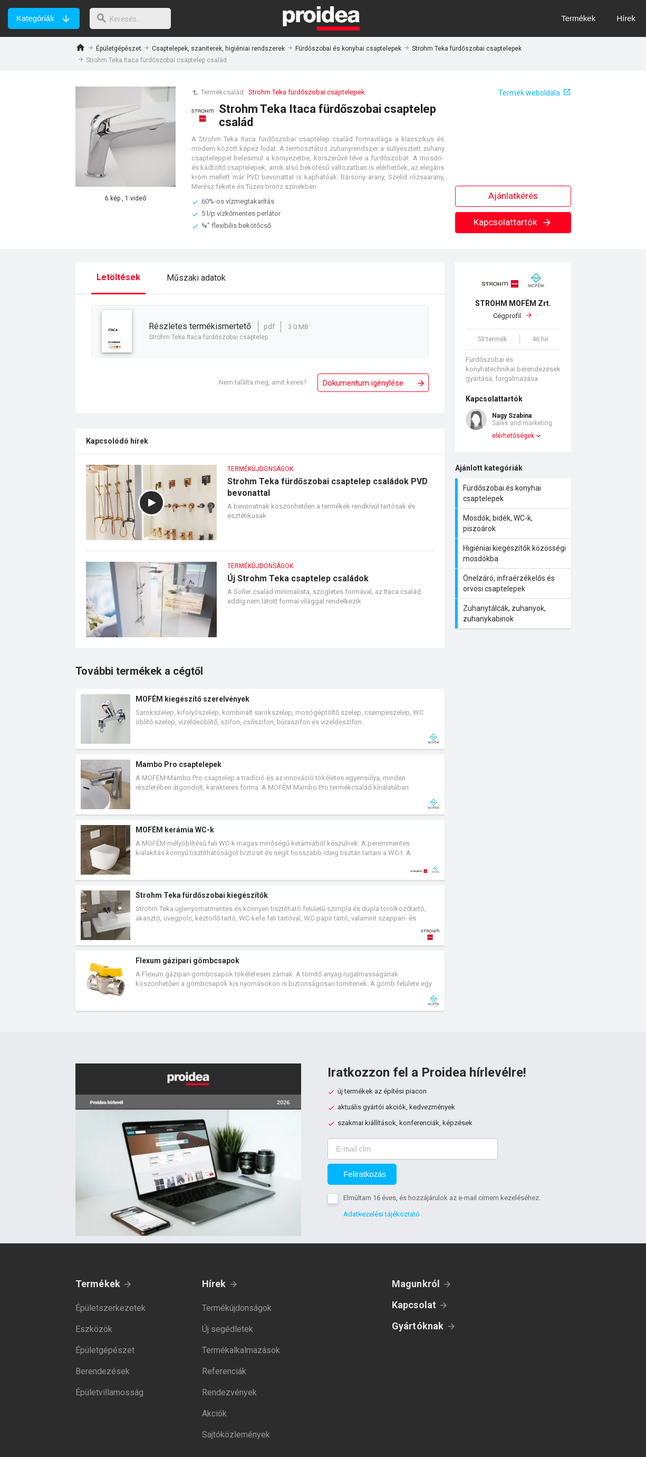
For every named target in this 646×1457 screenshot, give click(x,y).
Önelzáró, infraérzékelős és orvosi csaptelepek (514, 583)
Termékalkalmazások (241, 1350)
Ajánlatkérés (513, 195)
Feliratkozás (364, 1174)
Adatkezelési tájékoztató (381, 1214)
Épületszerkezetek (110, 1308)
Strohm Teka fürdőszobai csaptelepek (467, 48)
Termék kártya (260, 719)
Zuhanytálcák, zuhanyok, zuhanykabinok (514, 613)
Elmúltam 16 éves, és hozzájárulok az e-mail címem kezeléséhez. (442, 1198)
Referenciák (224, 1371)
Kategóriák (35, 18)
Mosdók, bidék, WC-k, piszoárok (514, 523)
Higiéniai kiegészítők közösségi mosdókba (514, 553)
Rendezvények (229, 1392)
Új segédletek (227, 1329)
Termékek (98, 1283)
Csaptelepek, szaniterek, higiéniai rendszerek (218, 48)
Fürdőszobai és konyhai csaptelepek (348, 48)
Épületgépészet (118, 48)
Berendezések (102, 1371)
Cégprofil (513, 309)
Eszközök (93, 1329)
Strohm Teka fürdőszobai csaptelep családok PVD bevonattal (260, 508)
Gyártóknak (418, 1325)
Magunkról (416, 1283)
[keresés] (133, 18)
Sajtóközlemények (236, 1435)
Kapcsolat (414, 1304)
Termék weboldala (529, 93)
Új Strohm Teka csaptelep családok (260, 605)
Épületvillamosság (109, 1392)
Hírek (214, 1283)
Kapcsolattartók (513, 222)
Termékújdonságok (237, 1308)
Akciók (214, 1413)
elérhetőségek (513, 435)
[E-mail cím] (412, 1148)
